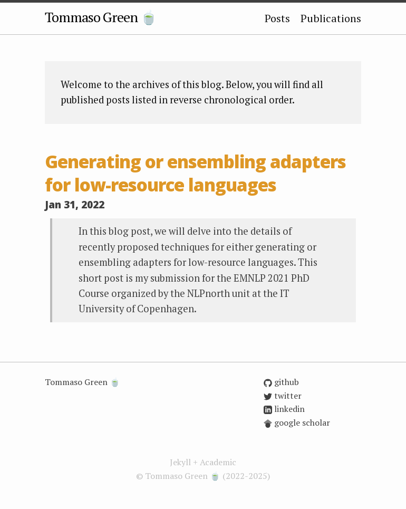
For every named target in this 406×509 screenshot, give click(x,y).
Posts (277, 18)
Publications (331, 18)
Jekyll (180, 462)
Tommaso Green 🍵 (101, 17)
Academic (218, 462)
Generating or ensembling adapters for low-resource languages (195, 173)
